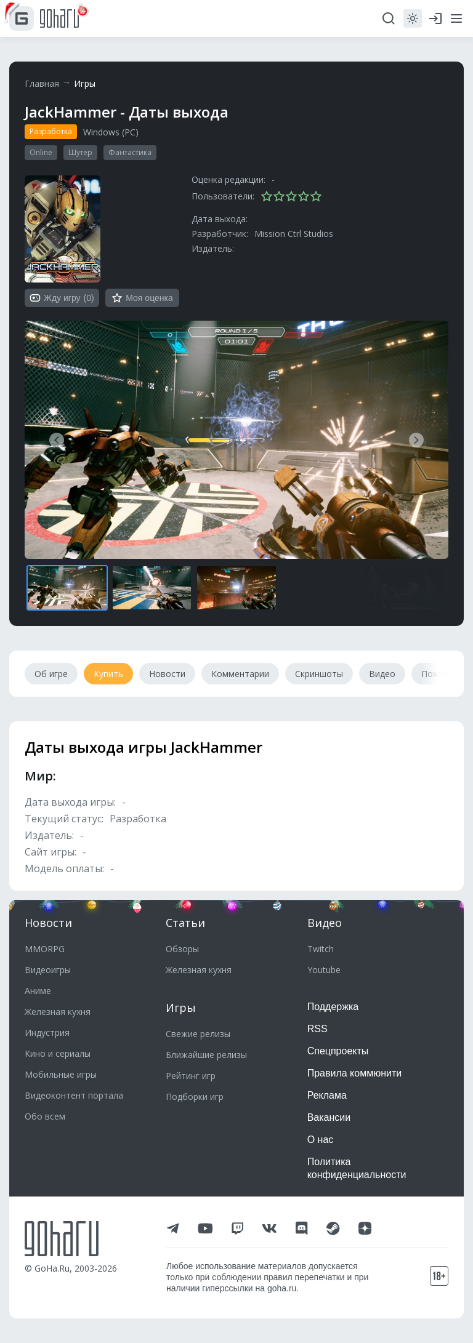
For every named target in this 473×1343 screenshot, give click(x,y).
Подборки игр (195, 1096)
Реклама (327, 1095)
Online (41, 152)
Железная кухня (58, 1011)
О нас (320, 1139)
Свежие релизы (198, 1034)
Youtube (324, 970)
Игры (84, 83)
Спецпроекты (338, 1051)
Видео (324, 922)
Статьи (185, 922)
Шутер (80, 152)
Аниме (38, 990)
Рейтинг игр (191, 1075)
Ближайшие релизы (206, 1054)
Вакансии (329, 1117)
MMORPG (45, 949)
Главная (42, 83)
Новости (48, 922)
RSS (317, 1029)
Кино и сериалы (58, 1053)
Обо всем (45, 1116)
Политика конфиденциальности (356, 1168)
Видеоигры (48, 970)
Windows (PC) (111, 132)
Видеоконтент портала (74, 1095)
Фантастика (130, 152)
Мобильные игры (61, 1074)
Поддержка (332, 1006)
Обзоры (182, 949)
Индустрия (47, 1032)
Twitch (320, 949)
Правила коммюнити (354, 1073)
